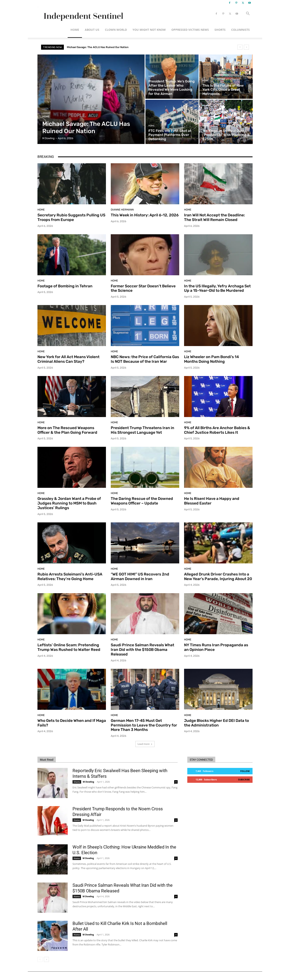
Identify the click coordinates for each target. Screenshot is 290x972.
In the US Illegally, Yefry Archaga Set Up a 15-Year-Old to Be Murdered (217, 288)
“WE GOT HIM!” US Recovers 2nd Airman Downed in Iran (140, 576)
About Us (92, 30)
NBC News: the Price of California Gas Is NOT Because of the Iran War (145, 359)
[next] (246, 47)
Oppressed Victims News (190, 30)
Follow (245, 771)
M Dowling (88, 781)
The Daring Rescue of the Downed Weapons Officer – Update (142, 501)
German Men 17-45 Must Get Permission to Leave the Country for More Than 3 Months (144, 725)
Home (74, 30)
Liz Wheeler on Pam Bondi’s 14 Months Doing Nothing (211, 359)
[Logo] (82, 14)
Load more (145, 744)
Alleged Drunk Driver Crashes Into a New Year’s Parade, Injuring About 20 (218, 576)
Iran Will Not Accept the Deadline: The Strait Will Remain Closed (214, 217)
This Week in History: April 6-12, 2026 (145, 215)
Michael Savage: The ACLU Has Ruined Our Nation (97, 47)
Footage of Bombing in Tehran (64, 286)
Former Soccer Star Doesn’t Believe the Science (143, 288)
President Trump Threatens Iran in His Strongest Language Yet (142, 430)
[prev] (239, 47)
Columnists (240, 30)
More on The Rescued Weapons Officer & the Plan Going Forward (67, 430)
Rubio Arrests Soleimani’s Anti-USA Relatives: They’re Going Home (69, 576)
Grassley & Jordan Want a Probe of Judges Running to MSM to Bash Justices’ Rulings (69, 503)
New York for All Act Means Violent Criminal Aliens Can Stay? (68, 359)
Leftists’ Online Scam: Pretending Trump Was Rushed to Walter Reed (68, 647)
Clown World (116, 30)
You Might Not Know (149, 30)
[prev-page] (39, 959)
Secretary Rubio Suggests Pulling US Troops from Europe (71, 217)
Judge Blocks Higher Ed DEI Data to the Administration (216, 722)
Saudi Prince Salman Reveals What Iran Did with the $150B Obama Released (142, 650)
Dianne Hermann (122, 209)
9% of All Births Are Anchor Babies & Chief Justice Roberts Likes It (217, 430)
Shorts (220, 30)
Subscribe (244, 779)
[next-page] (46, 959)
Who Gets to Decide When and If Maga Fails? (71, 722)
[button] (248, 14)
